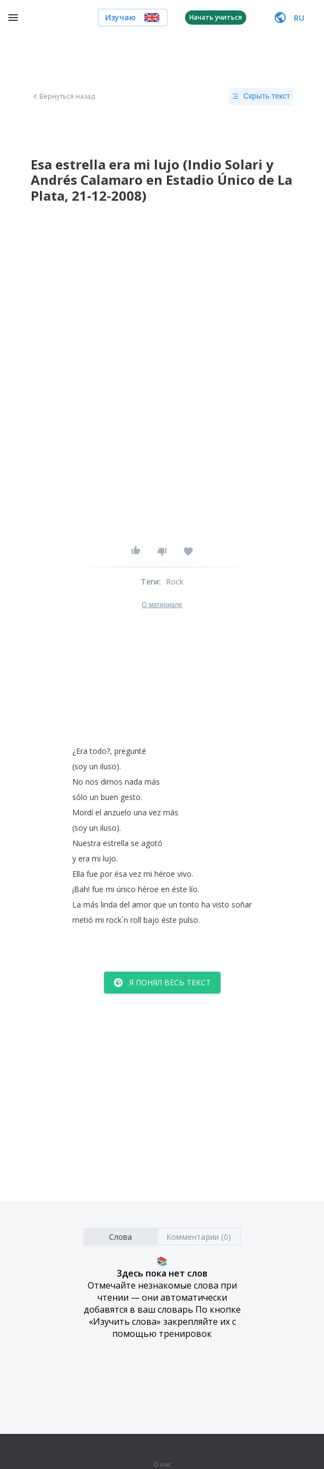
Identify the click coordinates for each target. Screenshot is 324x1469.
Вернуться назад (63, 96)
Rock (175, 581)
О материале (162, 605)
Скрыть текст (261, 96)
